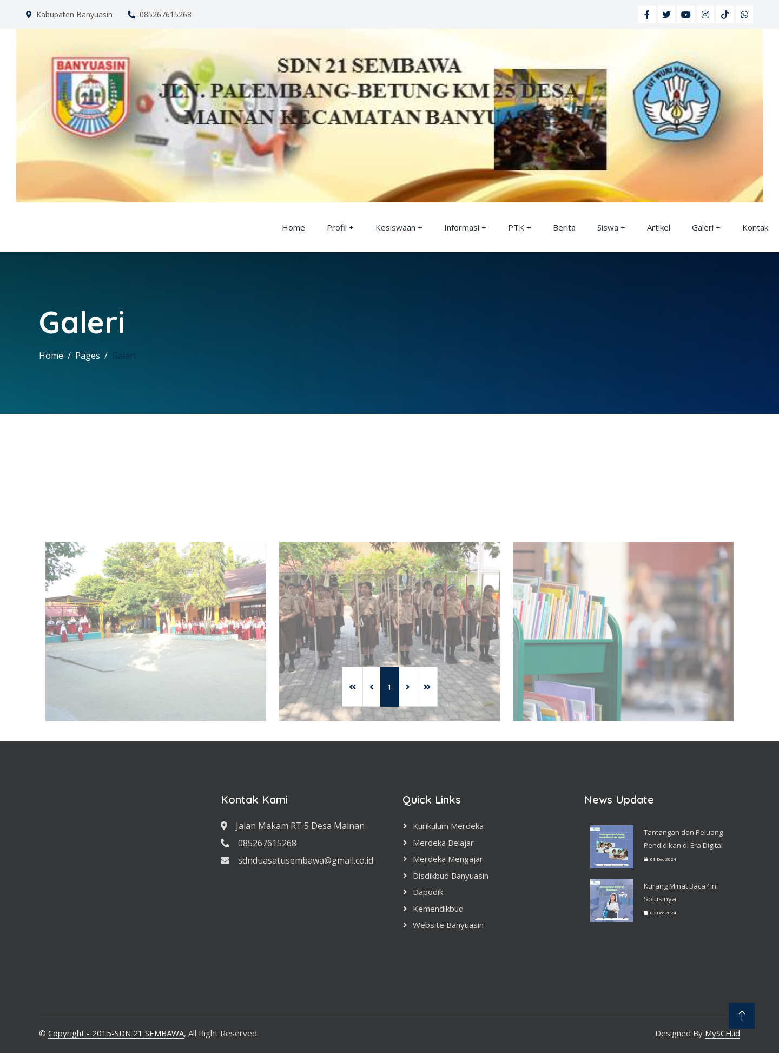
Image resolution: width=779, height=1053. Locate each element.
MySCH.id (722, 1033)
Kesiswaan (395, 227)
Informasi (461, 227)
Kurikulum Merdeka (448, 825)
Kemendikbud (438, 908)
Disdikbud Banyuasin (450, 875)
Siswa (607, 227)
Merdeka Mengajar (448, 858)
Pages (87, 355)
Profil (337, 227)
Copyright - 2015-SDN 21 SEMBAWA (116, 1033)
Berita (564, 227)
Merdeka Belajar (443, 842)
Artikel (658, 227)
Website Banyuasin (448, 924)
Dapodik (428, 891)
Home (293, 227)
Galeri (703, 227)
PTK (516, 227)
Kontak (755, 227)
